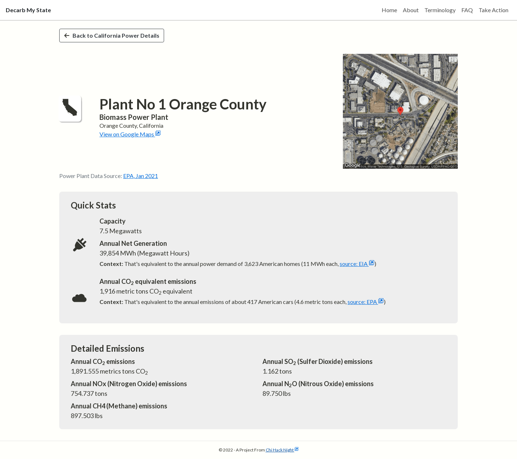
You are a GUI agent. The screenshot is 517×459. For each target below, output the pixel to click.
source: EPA (366, 301)
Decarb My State (28, 9)
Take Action (493, 9)
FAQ (467, 9)
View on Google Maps (130, 134)
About (411, 9)
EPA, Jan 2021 (140, 175)
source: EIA (357, 263)
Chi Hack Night (282, 450)
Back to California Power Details (111, 35)
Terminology (440, 9)
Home (389, 9)
